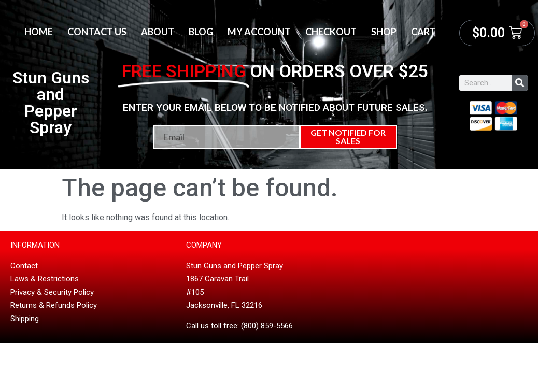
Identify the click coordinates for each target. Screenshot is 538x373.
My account (259, 31)
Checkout (331, 31)
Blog (201, 31)
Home (38, 31)
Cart (423, 31)
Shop (384, 31)
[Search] (520, 83)
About (157, 31)
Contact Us (96, 31)
